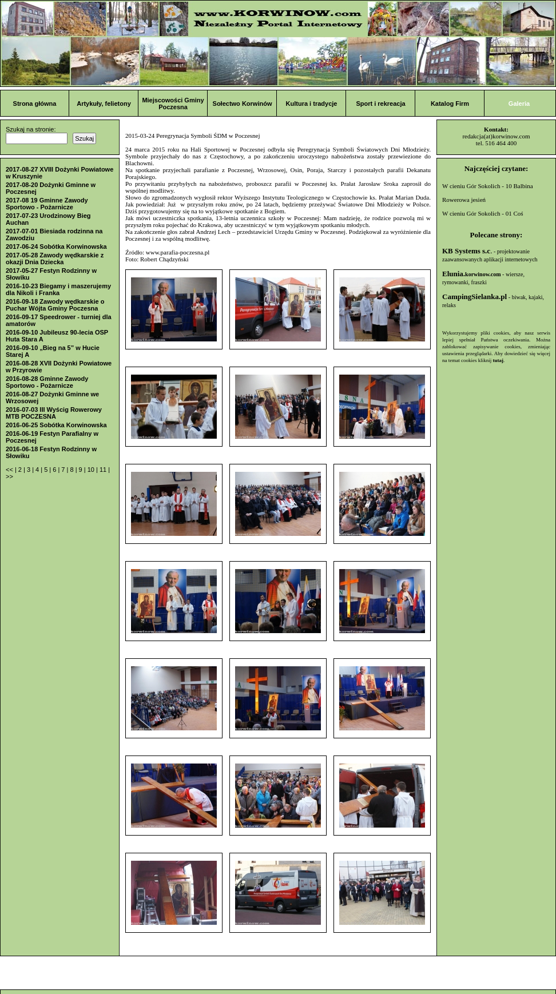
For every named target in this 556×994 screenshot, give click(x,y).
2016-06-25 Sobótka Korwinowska (56, 425)
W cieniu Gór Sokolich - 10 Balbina (487, 185)
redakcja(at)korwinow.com (496, 136)
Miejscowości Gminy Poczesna (173, 103)
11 (104, 469)
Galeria (519, 103)
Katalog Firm (450, 103)
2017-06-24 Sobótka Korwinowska (56, 246)
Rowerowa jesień (464, 199)
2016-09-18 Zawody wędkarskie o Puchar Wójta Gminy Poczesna (55, 305)
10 (92, 469)
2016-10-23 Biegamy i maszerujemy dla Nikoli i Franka (58, 289)
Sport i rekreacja (380, 103)
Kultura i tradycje (311, 103)
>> (9, 476)
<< (10, 469)
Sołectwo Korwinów (242, 103)
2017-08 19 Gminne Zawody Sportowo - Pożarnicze (47, 203)
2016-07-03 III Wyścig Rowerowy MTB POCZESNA (54, 413)
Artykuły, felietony (104, 103)
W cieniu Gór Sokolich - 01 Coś (482, 213)
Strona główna (35, 103)
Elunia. (471, 273)
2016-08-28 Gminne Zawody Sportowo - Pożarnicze (47, 382)
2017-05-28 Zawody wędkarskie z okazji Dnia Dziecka (55, 258)
